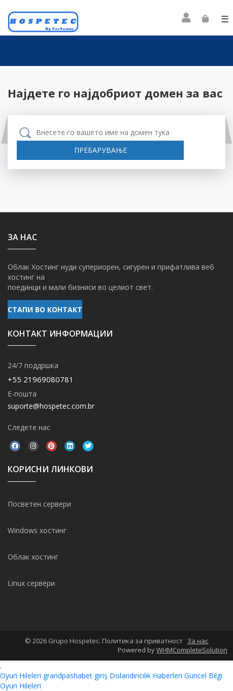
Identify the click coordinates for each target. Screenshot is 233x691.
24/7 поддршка (33, 365)
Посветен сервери (39, 504)
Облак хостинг (33, 557)
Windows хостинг (37, 530)
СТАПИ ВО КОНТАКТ (45, 309)
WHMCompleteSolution (191, 649)
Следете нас (29, 427)
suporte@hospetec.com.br (51, 406)
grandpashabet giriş (75, 675)
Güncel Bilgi (203, 675)
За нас (197, 640)
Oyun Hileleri (20, 675)
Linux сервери (31, 583)
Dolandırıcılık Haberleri (146, 675)
